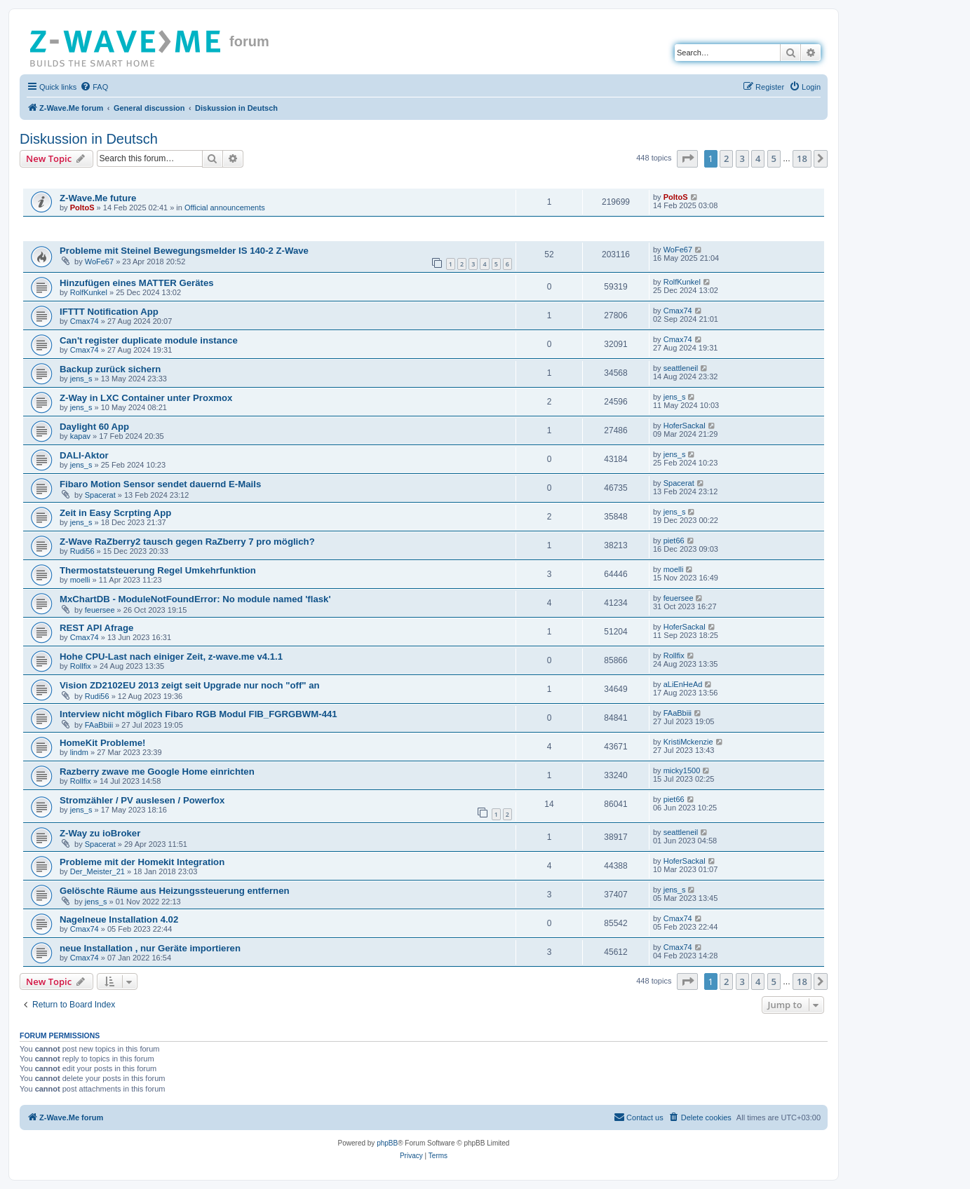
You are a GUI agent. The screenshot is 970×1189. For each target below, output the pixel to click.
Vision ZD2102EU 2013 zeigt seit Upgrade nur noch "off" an (190, 685)
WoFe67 (99, 261)
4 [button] (757, 158)
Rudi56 (82, 551)
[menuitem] (94, 87)
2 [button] (726, 158)
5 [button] (774, 158)
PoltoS (82, 207)
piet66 (674, 540)
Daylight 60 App (94, 426)
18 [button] (802, 158)
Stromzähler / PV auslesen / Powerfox (142, 800)
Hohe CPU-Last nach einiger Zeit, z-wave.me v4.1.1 (171, 656)
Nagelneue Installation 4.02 (119, 919)
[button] (687, 158)
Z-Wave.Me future (98, 198)
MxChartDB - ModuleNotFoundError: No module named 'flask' (195, 599)
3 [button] (742, 158)
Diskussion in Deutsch (89, 139)
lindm (79, 752)
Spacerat (100, 495)
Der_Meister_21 (97, 871)
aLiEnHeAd (683, 684)
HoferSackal (684, 425)
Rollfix (80, 666)
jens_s (81, 378)
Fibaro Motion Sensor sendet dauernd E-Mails (160, 484)
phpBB (387, 1143)
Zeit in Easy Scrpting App (115, 513)
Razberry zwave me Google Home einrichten (157, 771)
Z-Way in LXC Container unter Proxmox (146, 398)
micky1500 (682, 770)
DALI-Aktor (84, 455)
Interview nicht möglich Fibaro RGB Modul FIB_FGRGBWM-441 (198, 714)
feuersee (100, 610)
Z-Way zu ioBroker (100, 833)
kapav (80, 436)
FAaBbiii (99, 725)
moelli (80, 580)
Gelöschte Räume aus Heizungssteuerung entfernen (175, 890)
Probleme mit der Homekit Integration (142, 862)
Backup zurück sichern (110, 369)
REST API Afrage (96, 628)
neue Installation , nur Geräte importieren (150, 948)
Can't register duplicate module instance (149, 340)
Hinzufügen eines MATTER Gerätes (137, 283)
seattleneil (681, 368)
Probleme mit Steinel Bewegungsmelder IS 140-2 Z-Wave (184, 250)
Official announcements (224, 207)
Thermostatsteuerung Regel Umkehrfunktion (158, 570)
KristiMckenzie (688, 742)
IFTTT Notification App (109, 311)
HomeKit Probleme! (102, 743)
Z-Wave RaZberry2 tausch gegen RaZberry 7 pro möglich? (187, 541)
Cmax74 (84, 321)
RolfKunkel (88, 292)
